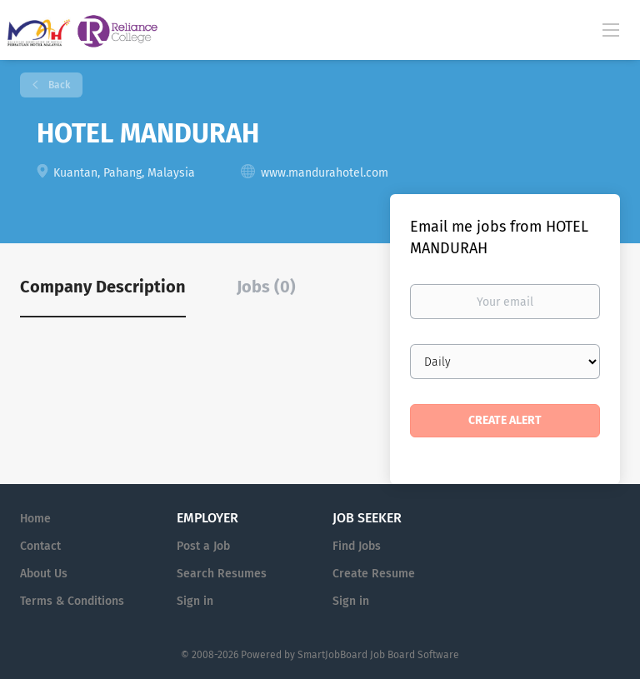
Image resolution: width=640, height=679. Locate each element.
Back (58, 85)
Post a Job (203, 546)
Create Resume (373, 574)
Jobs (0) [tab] (266, 287)
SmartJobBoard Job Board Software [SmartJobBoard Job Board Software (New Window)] (378, 655)
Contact (40, 546)
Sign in (195, 601)
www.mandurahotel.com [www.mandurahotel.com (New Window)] (324, 173)
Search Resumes (222, 574)
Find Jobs (356, 546)
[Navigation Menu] (610, 29)
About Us (44, 574)
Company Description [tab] (103, 287)
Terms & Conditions (72, 601)
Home (35, 519)
